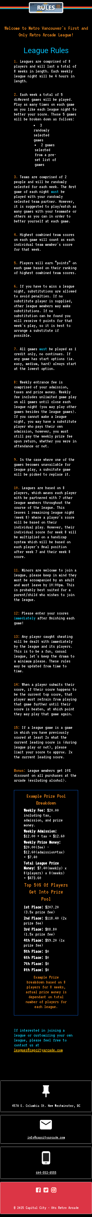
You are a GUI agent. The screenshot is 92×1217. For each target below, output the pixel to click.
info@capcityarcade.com (46, 1137)
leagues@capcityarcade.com (38, 1049)
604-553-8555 (46, 1172)
